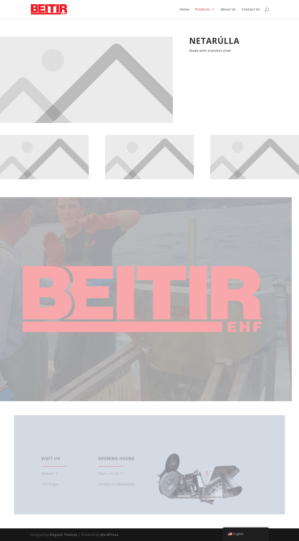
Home (184, 9)
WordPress (109, 534)
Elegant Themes (63, 534)
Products (202, 9)
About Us (228, 9)
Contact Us (251, 9)
